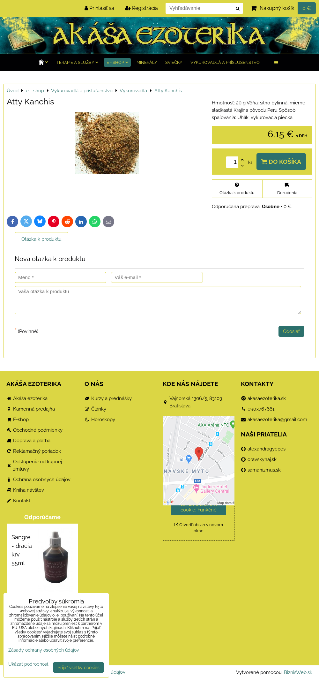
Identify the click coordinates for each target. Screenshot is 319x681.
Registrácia (141, 8)
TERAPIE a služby (77, 62)
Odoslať (291, 331)
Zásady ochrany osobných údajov (43, 650)
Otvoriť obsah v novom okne (198, 527)
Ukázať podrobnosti (28, 664)
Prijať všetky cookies (78, 667)
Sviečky (173, 62)
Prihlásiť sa (99, 8)
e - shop (117, 62)
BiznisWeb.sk (298, 672)
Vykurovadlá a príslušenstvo (225, 62)
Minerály (147, 62)
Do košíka (281, 161)
